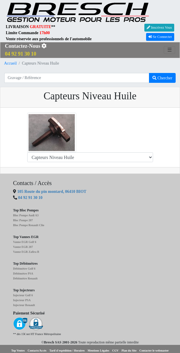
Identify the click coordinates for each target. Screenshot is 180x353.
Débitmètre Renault (25, 278)
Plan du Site (129, 350)
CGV (115, 350)
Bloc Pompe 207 (23, 220)
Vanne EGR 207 (23, 246)
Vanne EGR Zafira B (26, 251)
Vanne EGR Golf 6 (24, 242)
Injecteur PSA (22, 300)
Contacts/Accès (37, 350)
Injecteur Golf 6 (23, 295)
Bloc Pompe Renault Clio (28, 225)
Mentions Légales (98, 350)
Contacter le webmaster (154, 350)
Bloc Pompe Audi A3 (26, 215)
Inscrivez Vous (159, 27)
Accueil (10, 63)
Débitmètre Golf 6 (24, 268)
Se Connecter (160, 37)
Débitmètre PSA (23, 273)
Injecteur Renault (24, 305)
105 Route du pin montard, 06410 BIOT (51, 191)
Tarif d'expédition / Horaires (67, 350)
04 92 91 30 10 (30, 197)
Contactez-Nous (26, 50)
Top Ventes (18, 350)
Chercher (162, 78)
